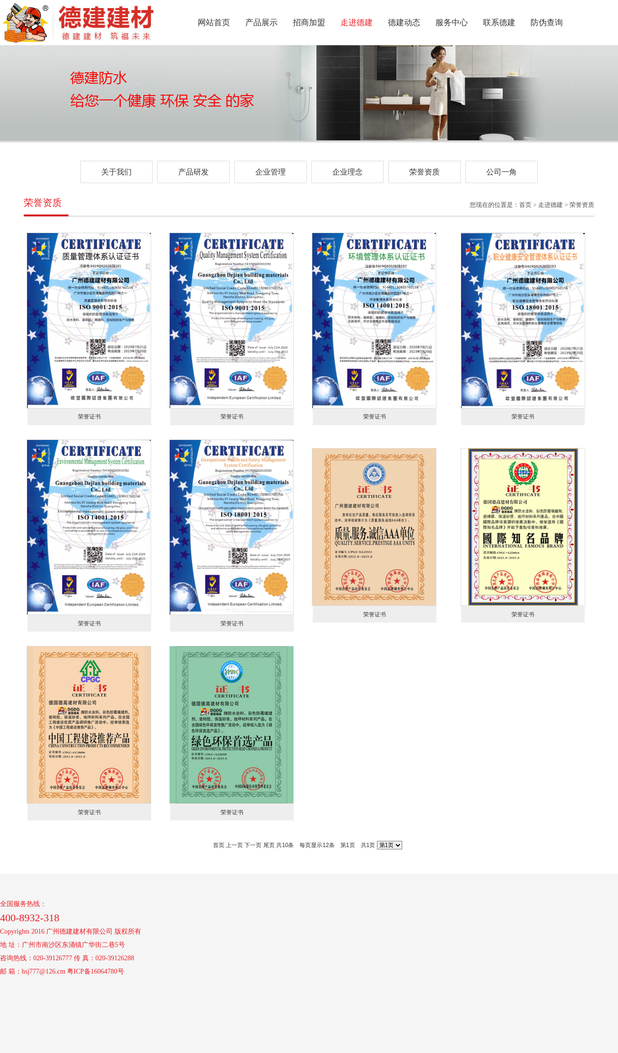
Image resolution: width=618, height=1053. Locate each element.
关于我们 (116, 172)
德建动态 (404, 22)
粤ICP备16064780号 (95, 971)
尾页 (269, 845)
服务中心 (451, 22)
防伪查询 (547, 22)
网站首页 (214, 22)
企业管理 (270, 172)
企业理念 (347, 172)
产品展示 (261, 22)
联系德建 (499, 22)
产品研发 (193, 172)
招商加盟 (309, 22)
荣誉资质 (424, 172)
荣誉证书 (89, 416)
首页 (218, 845)
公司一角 (501, 172)
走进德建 (356, 22)
